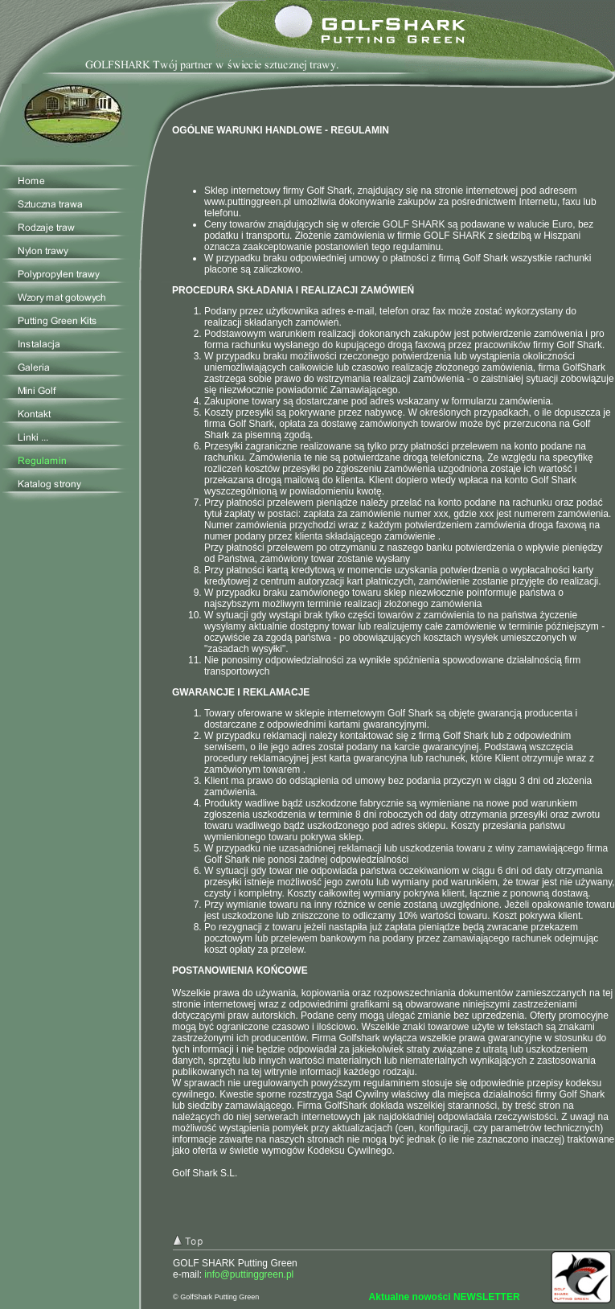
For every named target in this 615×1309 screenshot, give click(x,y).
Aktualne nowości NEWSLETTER (444, 1297)
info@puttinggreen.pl (248, 1274)
